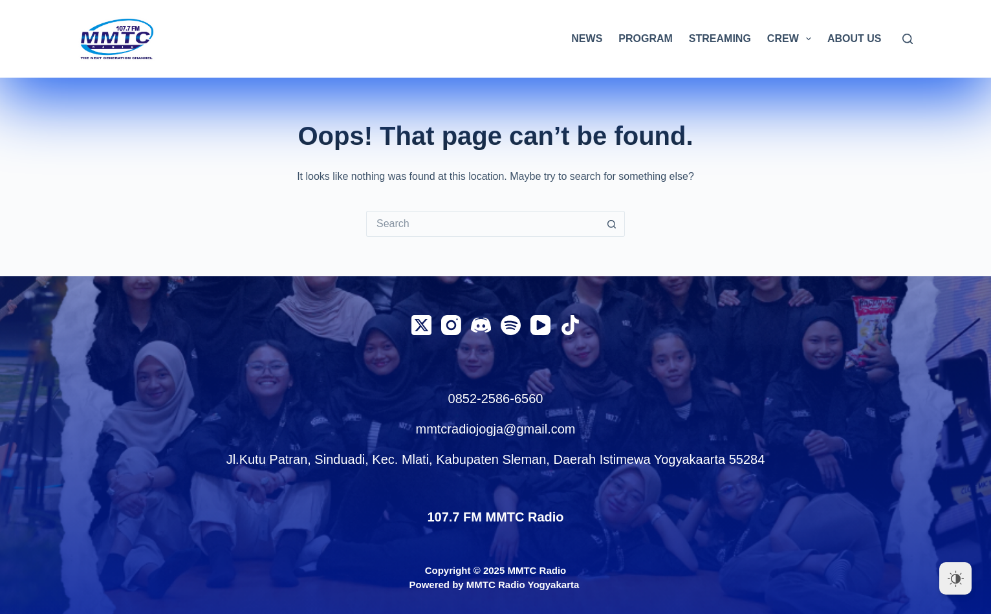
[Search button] (612, 224)
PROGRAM (645, 38)
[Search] (907, 39)
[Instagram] (451, 325)
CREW (791, 39)
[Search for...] (482, 224)
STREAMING (720, 38)
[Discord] (481, 325)
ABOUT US (854, 38)
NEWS (586, 38)
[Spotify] (511, 325)
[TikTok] (570, 325)
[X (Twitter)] (421, 325)
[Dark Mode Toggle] (955, 578)
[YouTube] (540, 325)
